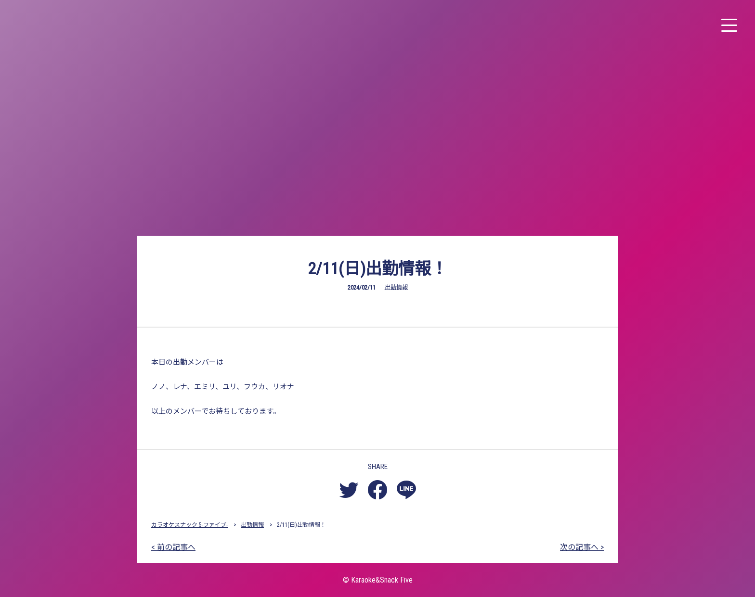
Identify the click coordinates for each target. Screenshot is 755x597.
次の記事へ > (582, 547)
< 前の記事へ (173, 547)
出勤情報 (396, 287)
